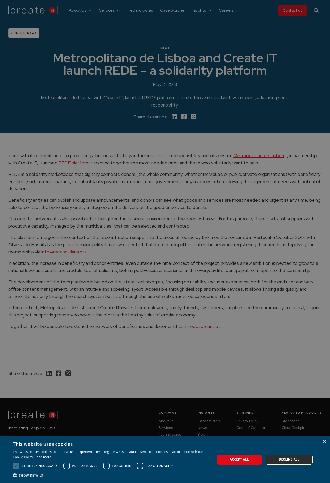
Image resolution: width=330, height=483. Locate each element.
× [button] (324, 442)
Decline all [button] (289, 459)
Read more (43, 457)
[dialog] (165, 241)
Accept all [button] (239, 459)
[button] (111, 475)
